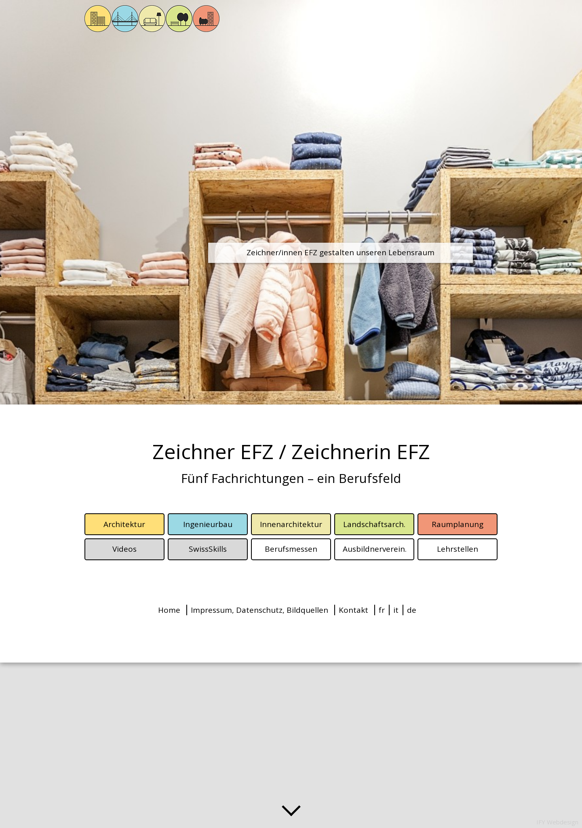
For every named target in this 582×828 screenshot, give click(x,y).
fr (382, 610)
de (411, 610)
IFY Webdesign (557, 822)
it (396, 610)
